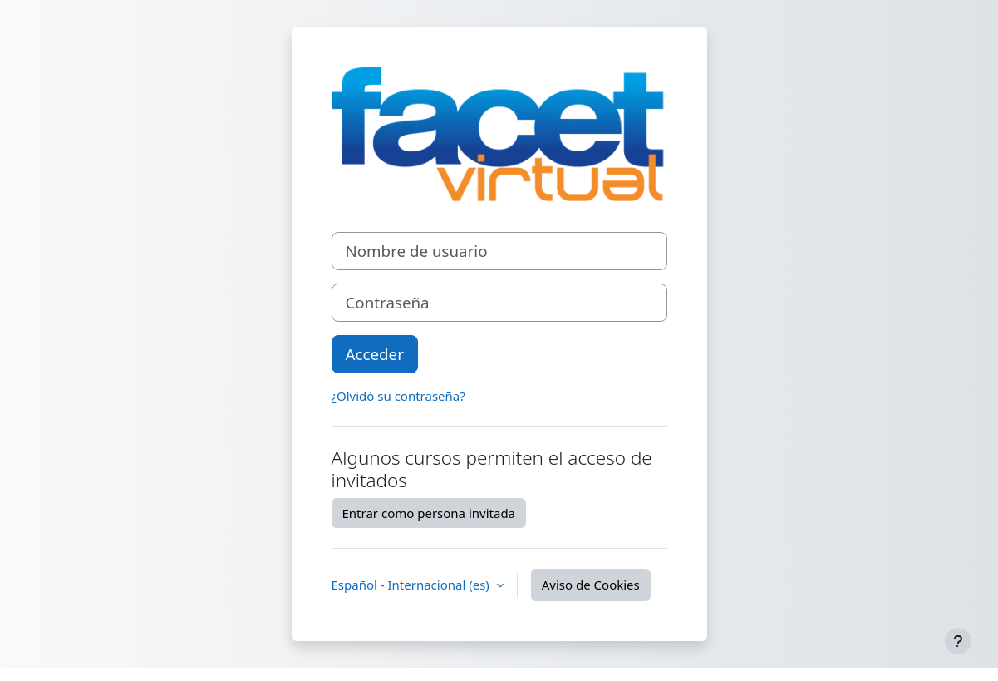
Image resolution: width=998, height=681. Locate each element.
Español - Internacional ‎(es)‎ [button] (412, 584)
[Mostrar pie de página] (958, 641)
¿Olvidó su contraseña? (398, 395)
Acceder (375, 353)
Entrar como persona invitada (429, 513)
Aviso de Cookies (591, 584)
